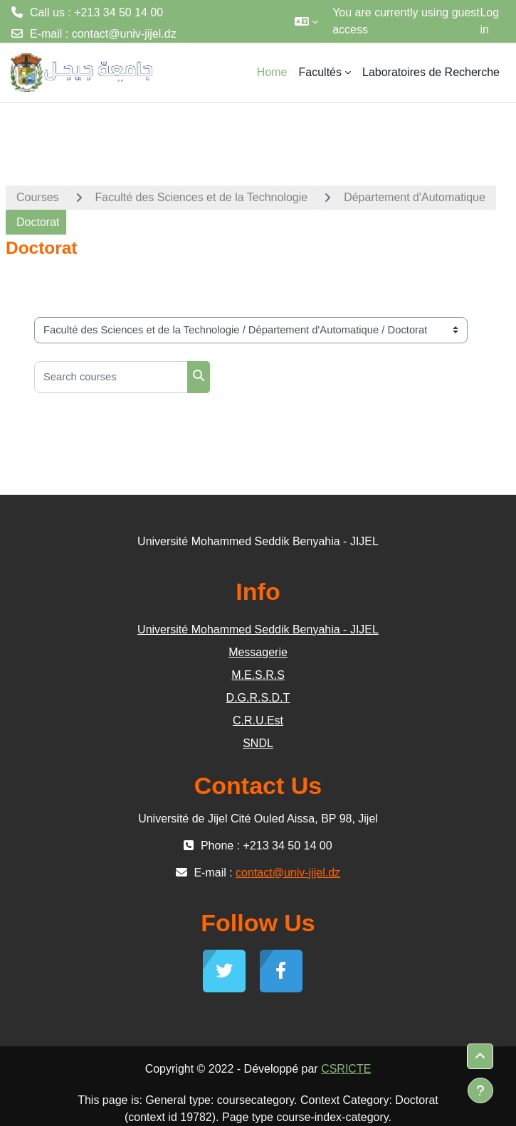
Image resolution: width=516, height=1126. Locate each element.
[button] (306, 21)
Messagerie (258, 652)
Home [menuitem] (272, 72)
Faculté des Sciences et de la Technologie (201, 197)
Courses (37, 197)
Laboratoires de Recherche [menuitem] (431, 72)
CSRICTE (346, 1069)
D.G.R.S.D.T (258, 698)
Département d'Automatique (414, 197)
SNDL (258, 743)
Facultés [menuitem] (320, 72)
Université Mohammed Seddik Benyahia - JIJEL (258, 629)
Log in (489, 21)
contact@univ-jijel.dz (124, 34)
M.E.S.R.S (258, 675)
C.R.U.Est (258, 720)
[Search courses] (111, 377)
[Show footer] (480, 1090)
